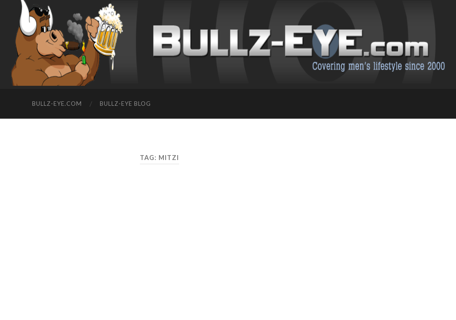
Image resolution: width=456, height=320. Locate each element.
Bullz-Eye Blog (125, 103)
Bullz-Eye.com (57, 103)
